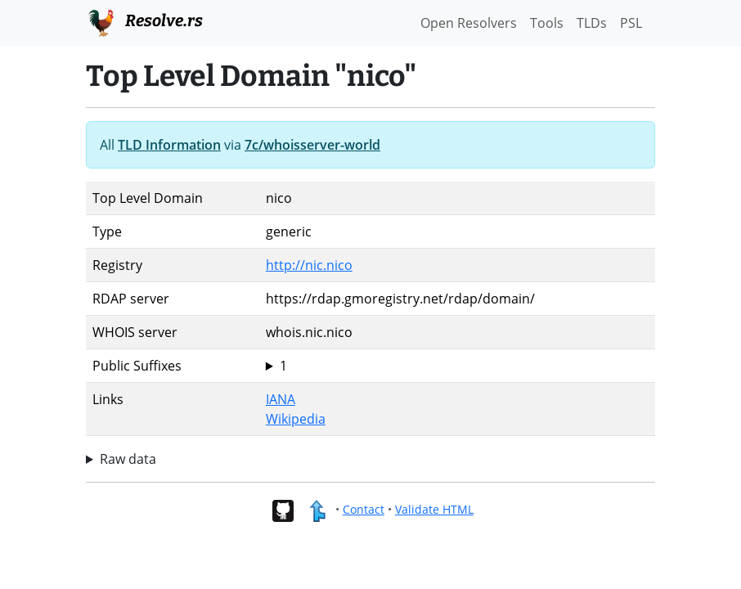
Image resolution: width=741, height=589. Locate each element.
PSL (631, 23)
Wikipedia (296, 419)
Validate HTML (434, 509)
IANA (280, 399)
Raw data (128, 459)
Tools (547, 23)
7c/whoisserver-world (312, 145)
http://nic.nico (309, 265)
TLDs (592, 23)
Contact (363, 509)
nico (457, 365)
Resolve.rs (144, 21)
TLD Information (169, 145)
